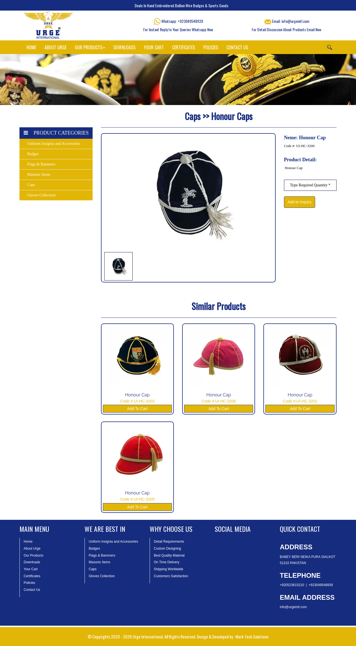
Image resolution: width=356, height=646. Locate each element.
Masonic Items (38, 174)
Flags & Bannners (41, 164)
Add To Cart (137, 408)
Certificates (32, 576)
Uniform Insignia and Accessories (53, 144)
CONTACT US (237, 47)
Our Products (33, 555)
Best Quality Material (169, 555)
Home (28, 541)
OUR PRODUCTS (90, 47)
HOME (31, 47)
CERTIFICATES (183, 47)
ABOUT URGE (55, 47)
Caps (31, 185)
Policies (29, 583)
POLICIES (210, 47)
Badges (33, 154)
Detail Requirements (169, 541)
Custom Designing (167, 548)
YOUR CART (154, 47)
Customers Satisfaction (171, 576)
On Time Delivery (166, 562)
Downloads (32, 562)
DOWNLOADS (124, 47)
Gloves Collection (41, 195)
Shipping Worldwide (168, 569)
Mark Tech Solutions (252, 636)
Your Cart (31, 569)
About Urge (32, 548)
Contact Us (32, 590)
